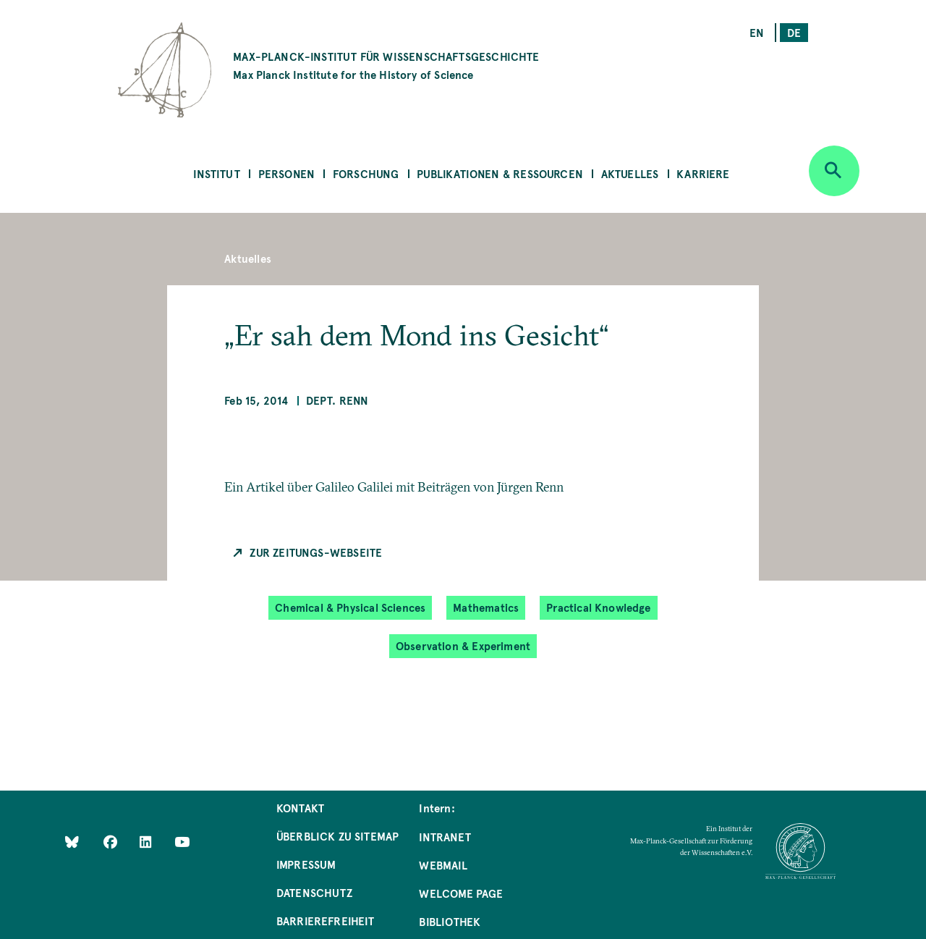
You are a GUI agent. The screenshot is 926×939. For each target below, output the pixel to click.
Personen (286, 173)
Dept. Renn (337, 400)
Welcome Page (461, 893)
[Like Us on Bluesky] (72, 841)
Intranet (444, 836)
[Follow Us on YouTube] (182, 841)
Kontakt (300, 807)
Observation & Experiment (463, 645)
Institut (216, 173)
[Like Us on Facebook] (111, 841)
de (794, 32)
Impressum (306, 864)
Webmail (443, 864)
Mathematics (486, 607)
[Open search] (834, 171)
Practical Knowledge (598, 607)
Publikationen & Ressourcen (500, 173)
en (756, 32)
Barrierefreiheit (325, 920)
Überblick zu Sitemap (337, 835)
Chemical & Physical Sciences (350, 607)
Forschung (366, 173)
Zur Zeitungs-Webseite (316, 552)
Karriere (702, 173)
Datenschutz (314, 892)
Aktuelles (630, 173)
